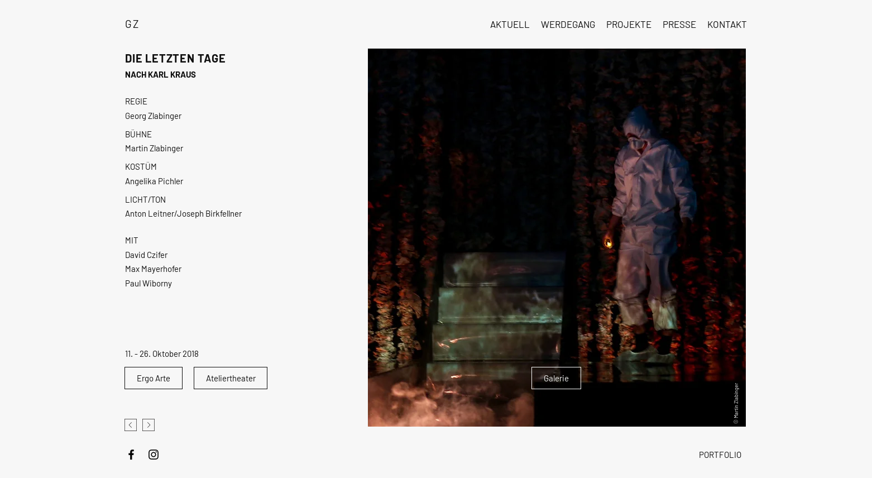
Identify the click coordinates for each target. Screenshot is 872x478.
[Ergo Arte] (153, 378)
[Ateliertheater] (230, 378)
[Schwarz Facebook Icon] (131, 454)
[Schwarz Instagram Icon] (153, 454)
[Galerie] (556, 378)
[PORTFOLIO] (720, 454)
